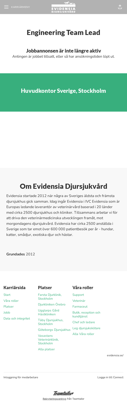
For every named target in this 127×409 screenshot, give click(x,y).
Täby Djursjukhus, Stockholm (50, 322)
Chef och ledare (83, 322)
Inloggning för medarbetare (21, 377)
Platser (9, 306)
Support (78, 295)
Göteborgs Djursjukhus (54, 330)
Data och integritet (17, 318)
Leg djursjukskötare (86, 328)
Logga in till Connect (110, 377)
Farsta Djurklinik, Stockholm (50, 297)
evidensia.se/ (115, 355)
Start (7, 295)
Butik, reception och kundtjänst (86, 314)
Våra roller (11, 301)
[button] (120, 7)
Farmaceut (79, 306)
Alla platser (46, 349)
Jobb (7, 312)
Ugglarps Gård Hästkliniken (48, 312)
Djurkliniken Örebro (51, 304)
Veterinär (78, 301)
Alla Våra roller (83, 334)
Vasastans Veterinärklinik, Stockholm (48, 339)
